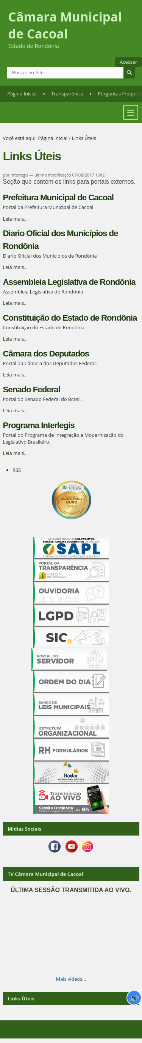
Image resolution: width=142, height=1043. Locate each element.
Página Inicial (22, 93)
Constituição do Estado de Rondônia (70, 318)
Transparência (67, 93)
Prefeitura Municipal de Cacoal (58, 197)
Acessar (128, 61)
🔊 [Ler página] (134, 997)
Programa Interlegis (39, 425)
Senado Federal (31, 389)
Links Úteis (21, 998)
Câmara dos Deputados (46, 353)
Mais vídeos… (71, 978)
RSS (16, 470)
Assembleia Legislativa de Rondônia (69, 282)
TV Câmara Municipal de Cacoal (45, 874)
